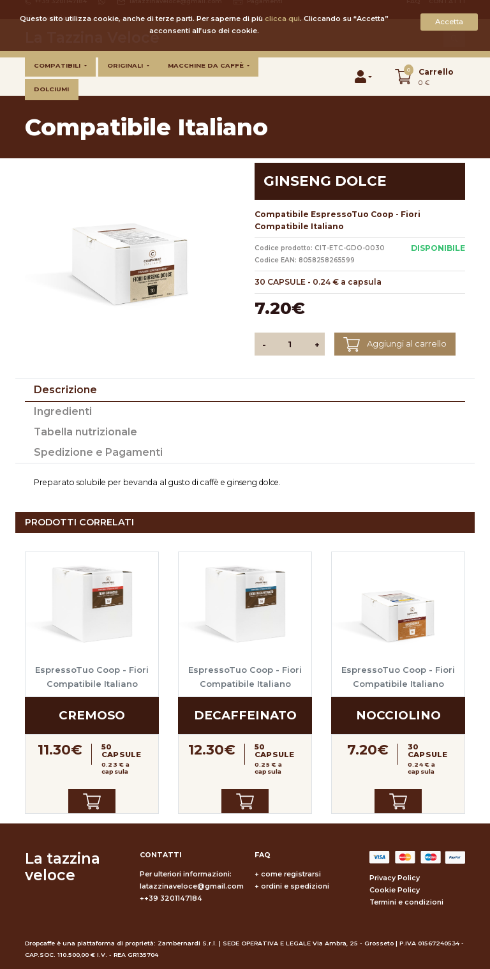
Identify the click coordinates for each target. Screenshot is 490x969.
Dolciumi (51, 89)
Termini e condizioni (406, 902)
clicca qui (282, 19)
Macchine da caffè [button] (207, 65)
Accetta (449, 21)
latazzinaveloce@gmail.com (192, 886)
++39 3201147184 (171, 898)
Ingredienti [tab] (63, 411)
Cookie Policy (394, 890)
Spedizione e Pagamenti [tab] (98, 452)
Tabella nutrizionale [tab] (85, 432)
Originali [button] (126, 65)
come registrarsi (291, 874)
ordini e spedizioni (295, 886)
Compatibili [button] (58, 65)
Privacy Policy (394, 878)
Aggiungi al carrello (394, 344)
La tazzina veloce (62, 867)
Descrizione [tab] (65, 390)
